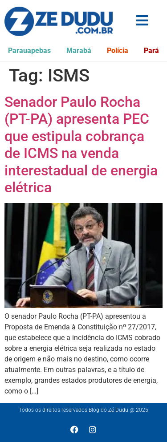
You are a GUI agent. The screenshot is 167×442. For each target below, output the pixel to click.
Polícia (117, 50)
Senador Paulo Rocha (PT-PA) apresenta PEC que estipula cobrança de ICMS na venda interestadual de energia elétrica (81, 144)
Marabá (78, 50)
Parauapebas (29, 50)
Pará (151, 50)
